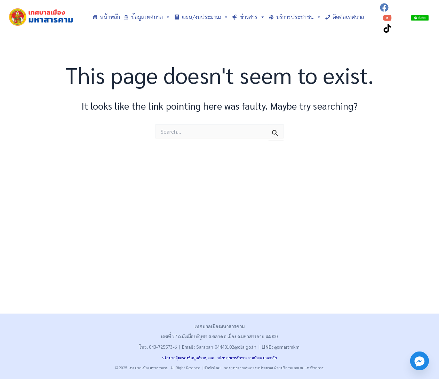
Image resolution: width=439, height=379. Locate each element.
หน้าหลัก (110, 17)
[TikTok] (387, 28)
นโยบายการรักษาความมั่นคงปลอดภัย (247, 357)
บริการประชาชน (298, 17)
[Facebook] (384, 7)
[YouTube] (387, 18)
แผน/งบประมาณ (205, 17)
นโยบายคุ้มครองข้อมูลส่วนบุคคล (188, 357)
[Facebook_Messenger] (419, 361)
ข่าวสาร (252, 17)
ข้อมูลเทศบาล (150, 17)
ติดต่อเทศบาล (348, 17)
